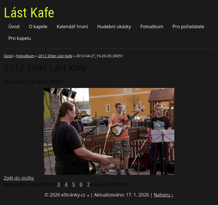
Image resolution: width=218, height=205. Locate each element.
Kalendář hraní (72, 26)
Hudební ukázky (114, 26)
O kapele (38, 26)
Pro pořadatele (188, 26)
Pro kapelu (19, 38)
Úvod (13, 26)
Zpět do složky (19, 178)
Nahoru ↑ (163, 195)
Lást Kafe (29, 13)
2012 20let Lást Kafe (55, 55)
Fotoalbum (152, 26)
